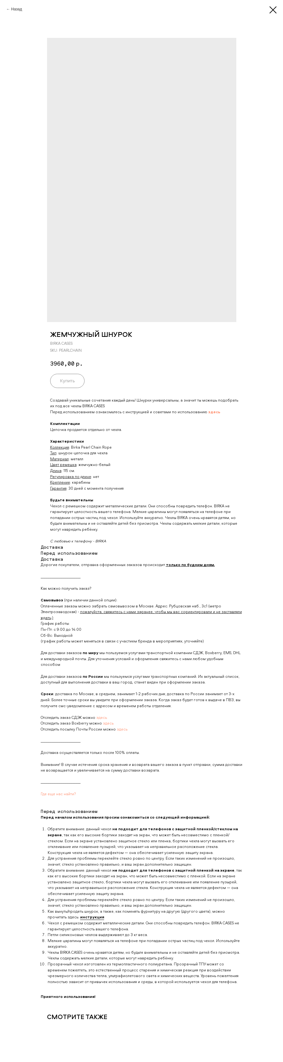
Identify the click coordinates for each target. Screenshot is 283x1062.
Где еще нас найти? (58, 794)
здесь (101, 717)
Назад (16, 9)
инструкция (92, 917)
